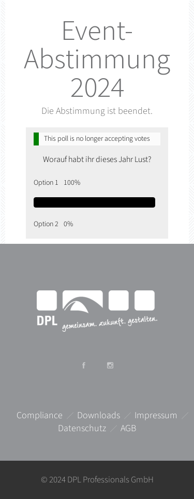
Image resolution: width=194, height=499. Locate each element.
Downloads (98, 415)
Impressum (156, 415)
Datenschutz (82, 428)
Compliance (40, 415)
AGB (128, 428)
